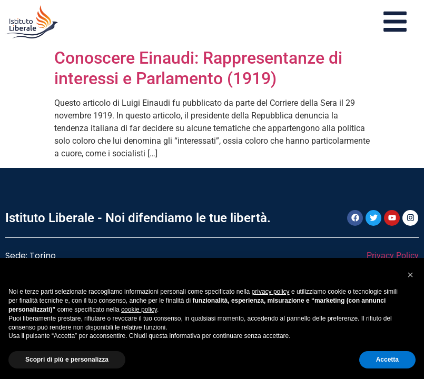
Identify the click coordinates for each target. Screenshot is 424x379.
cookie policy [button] (139, 309)
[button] (410, 274)
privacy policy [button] (271, 291)
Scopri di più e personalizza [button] (67, 359)
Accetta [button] (387, 359)
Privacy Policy (393, 256)
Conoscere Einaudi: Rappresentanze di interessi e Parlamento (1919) (198, 68)
